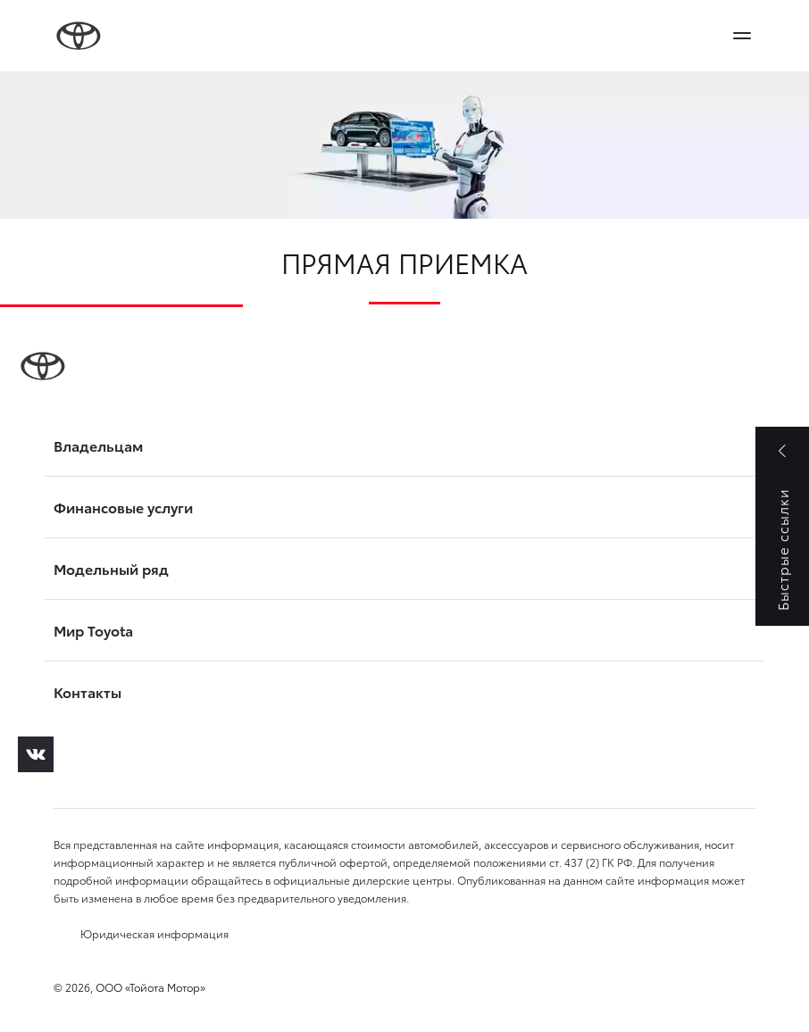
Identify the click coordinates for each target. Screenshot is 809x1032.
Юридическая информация (154, 933)
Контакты (87, 692)
